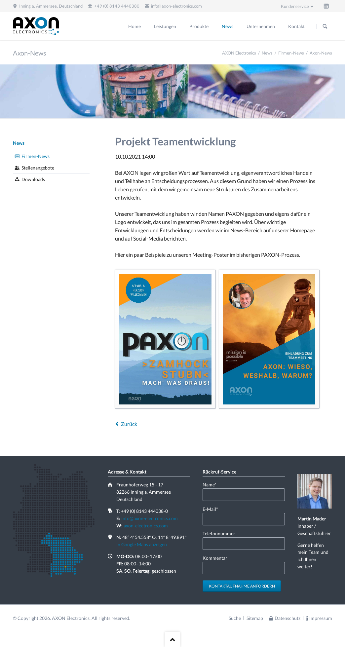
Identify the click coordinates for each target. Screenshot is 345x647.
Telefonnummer (219, 533)
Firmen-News (291, 53)
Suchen (325, 26)
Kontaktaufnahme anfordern (242, 586)
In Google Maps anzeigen (141, 544)
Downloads (33, 179)
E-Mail (213, 509)
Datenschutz (287, 618)
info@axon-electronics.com (149, 518)
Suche (235, 618)
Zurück (129, 424)
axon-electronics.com (146, 525)
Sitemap (255, 618)
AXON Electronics (239, 53)
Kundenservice (295, 6)
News (267, 53)
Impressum (320, 618)
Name (213, 484)
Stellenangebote (37, 168)
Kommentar (215, 558)
